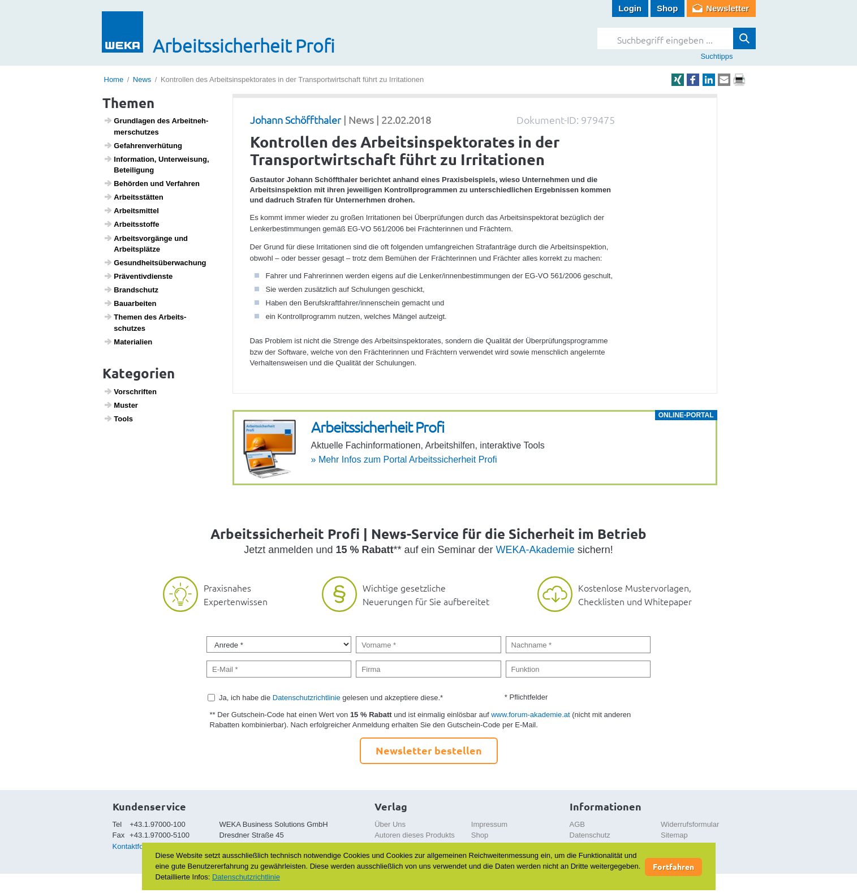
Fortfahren (673, 866)
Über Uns (390, 824)
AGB (577, 824)
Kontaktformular (139, 846)
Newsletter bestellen (429, 750)
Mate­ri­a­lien (128, 341)
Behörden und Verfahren (152, 183)
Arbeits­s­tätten (133, 196)
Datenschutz (590, 835)
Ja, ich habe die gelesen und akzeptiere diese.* (331, 697)
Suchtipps (716, 56)
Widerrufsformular (690, 824)
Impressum (489, 824)
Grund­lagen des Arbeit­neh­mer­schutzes (156, 126)
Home (114, 79)
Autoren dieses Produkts (414, 835)
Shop (667, 8)
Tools (118, 418)
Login (629, 8)
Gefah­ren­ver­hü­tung (143, 145)
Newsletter (727, 8)
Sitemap (674, 835)
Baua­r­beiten (130, 303)
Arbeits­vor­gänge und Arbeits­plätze (146, 244)
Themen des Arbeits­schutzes (145, 322)
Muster (121, 404)
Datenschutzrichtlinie (307, 697)
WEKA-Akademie (535, 549)
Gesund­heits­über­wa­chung (155, 262)
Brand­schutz (131, 289)
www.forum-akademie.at (530, 714)
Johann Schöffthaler (295, 119)
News (142, 79)
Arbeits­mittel (131, 210)
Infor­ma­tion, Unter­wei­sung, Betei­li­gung (156, 164)
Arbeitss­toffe (131, 223)
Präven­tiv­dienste (138, 276)
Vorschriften (130, 391)
